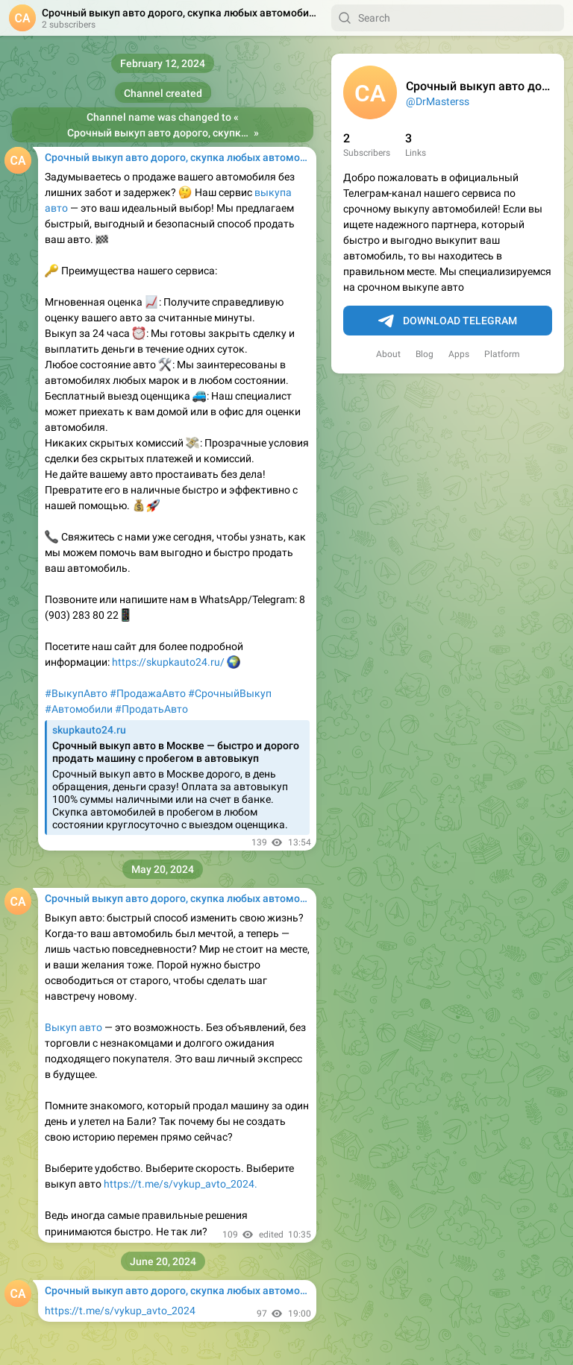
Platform (502, 354)
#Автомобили (79, 709)
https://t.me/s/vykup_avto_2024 (120, 1311)
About (388, 354)
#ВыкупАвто (76, 693)
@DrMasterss (437, 101)
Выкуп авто (73, 1027)
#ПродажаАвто (148, 693)
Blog (424, 354)
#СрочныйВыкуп (230, 693)
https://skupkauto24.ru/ (169, 662)
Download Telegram (447, 321)
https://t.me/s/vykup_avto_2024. (180, 1184)
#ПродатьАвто (151, 709)
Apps (458, 354)
